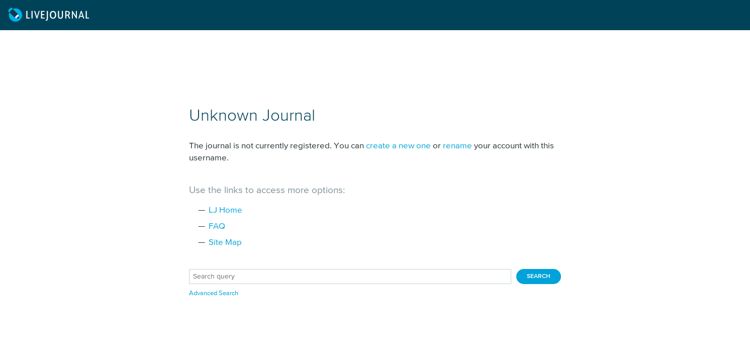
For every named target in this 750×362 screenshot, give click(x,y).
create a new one (398, 146)
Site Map (225, 242)
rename (457, 146)
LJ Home (225, 210)
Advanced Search (213, 293)
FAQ (217, 226)
